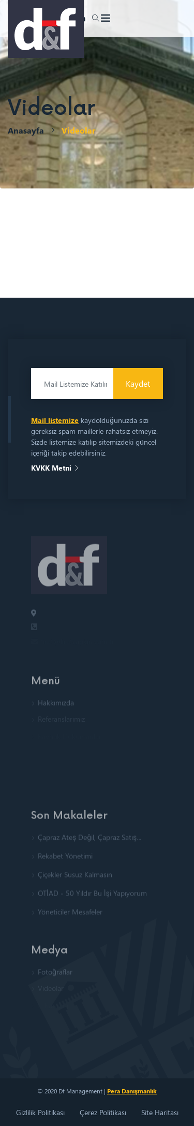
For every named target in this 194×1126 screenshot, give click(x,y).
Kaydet (138, 383)
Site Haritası (159, 1112)
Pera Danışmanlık (132, 1091)
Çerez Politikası (103, 1112)
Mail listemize (55, 420)
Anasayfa (26, 130)
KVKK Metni (55, 468)
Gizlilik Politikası (40, 1112)
